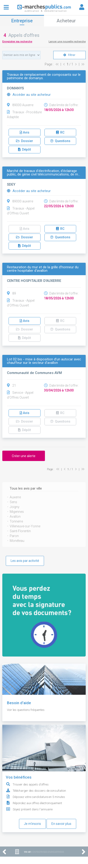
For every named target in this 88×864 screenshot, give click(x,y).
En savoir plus (61, 824)
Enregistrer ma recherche (17, 41)
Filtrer (69, 55)
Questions (60, 141)
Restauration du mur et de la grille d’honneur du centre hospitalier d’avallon (43, 269)
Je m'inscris (32, 824)
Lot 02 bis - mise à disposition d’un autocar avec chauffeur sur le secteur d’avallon (44, 361)
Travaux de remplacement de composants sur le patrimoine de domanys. (44, 76)
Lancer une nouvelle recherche (67, 41)
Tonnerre (16, 521)
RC (60, 132)
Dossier (24, 141)
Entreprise (22, 20)
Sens (13, 502)
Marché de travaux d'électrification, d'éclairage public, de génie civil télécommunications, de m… (43, 172)
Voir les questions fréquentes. (26, 710)
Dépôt (24, 149)
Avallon (15, 516)
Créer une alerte (23, 456)
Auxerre (15, 497)
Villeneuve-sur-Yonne (25, 526)
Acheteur (66, 20)
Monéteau (17, 541)
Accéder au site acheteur (29, 95)
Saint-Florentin (20, 531)
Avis (24, 132)
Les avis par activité (25, 561)
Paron (14, 536)
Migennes (17, 512)
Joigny (14, 507)
